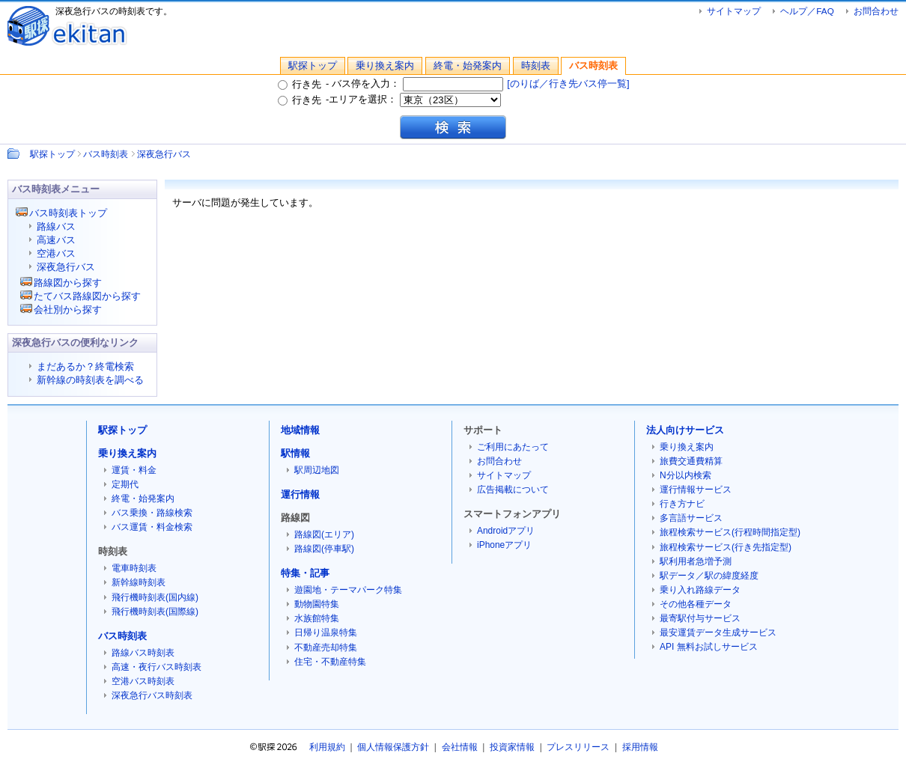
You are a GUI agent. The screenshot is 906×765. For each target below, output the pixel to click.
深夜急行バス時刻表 (152, 695)
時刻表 (535, 65)
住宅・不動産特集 (330, 661)
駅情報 (295, 453)
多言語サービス (691, 518)
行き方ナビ (682, 504)
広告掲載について (513, 489)
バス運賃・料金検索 (152, 527)
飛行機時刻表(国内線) (155, 597)
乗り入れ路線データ (700, 590)
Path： (14, 153)
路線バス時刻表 (143, 652)
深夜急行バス (164, 154)
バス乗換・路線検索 (152, 513)
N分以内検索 (685, 475)
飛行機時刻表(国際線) (155, 611)
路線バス (56, 226)
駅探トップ (312, 65)
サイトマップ (734, 11)
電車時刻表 (134, 568)
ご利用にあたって (513, 447)
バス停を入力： (418, 83)
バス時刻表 (593, 65)
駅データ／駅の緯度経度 (709, 575)
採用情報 (640, 747)
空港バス (56, 253)
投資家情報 (512, 747)
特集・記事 (305, 573)
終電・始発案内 (468, 65)
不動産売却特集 (325, 647)
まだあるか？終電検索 (85, 366)
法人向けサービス (685, 430)
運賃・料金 (134, 470)
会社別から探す (68, 309)
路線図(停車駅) (324, 548)
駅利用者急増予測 (696, 561)
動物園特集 (316, 604)
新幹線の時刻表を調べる (90, 379)
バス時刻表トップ (68, 213)
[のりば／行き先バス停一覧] (568, 83)
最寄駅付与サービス (700, 618)
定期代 (125, 484)
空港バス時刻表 (143, 681)
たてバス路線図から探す (87, 296)
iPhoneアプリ (504, 545)
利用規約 (327, 747)
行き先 (299, 84)
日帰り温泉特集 (325, 632)
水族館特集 (316, 618)
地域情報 (300, 430)
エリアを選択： (415, 99)
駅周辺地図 (316, 470)
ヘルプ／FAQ (806, 11)
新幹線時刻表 (138, 582)
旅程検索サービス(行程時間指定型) (730, 532)
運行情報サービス (696, 489)
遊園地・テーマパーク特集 (348, 590)
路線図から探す (68, 282)
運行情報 (300, 494)
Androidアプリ (506, 530)
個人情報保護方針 (393, 747)
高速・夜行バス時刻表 (156, 667)
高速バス (56, 240)
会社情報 (460, 747)
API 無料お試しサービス (709, 646)
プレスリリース (578, 747)
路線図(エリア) (324, 534)
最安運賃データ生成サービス (718, 632)
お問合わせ (876, 11)
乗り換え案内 (385, 65)
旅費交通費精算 (691, 461)
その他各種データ (696, 604)
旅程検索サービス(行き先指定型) (725, 547)
